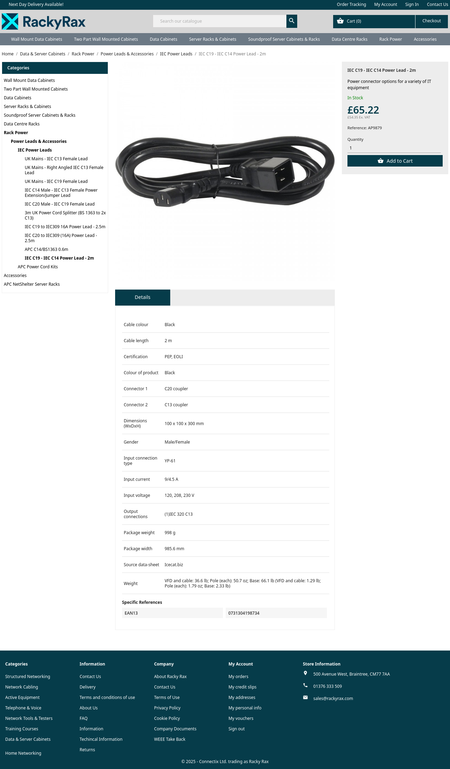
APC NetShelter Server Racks (32, 284)
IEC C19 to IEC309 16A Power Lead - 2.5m (65, 227)
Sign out (236, 729)
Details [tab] (142, 297)
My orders (238, 676)
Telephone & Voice (23, 708)
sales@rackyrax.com (333, 698)
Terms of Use (167, 697)
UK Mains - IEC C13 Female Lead (56, 159)
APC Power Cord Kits (38, 267)
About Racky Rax (170, 676)
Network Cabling (21, 687)
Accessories (425, 39)
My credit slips (242, 687)
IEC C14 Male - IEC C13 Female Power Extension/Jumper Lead (61, 192)
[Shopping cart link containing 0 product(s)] (390, 22)
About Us (89, 708)
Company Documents (175, 729)
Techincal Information (101, 739)
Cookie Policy (167, 718)
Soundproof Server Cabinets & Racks (284, 39)
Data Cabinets (163, 39)
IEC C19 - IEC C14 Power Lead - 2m (59, 258)
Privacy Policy (167, 708)
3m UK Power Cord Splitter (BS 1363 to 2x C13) (65, 215)
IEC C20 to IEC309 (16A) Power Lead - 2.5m (61, 238)
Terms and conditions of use (107, 697)
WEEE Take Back (170, 739)
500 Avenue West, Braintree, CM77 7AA (351, 674)
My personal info (245, 708)
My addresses (241, 697)
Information (91, 729)
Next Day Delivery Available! (36, 4)
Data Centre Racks (350, 39)
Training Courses (21, 729)
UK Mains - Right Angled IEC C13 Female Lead (64, 170)
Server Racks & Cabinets (212, 39)
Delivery (88, 687)
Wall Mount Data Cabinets (36, 39)
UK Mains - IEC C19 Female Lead (56, 181)
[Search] (225, 21)
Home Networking (23, 753)
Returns (87, 750)
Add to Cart (399, 160)
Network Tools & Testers (29, 718)
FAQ (84, 718)
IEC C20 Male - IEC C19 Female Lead (60, 204)
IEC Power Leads (35, 150)
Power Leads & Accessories (39, 141)
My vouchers (241, 718)
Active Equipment (22, 697)
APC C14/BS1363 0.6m (46, 249)
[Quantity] (394, 148)
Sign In (412, 4)
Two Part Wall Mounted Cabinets (106, 39)
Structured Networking (27, 676)
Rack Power (390, 39)
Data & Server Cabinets (28, 739)
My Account (385, 4)
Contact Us (437, 4)
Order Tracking (351, 4)
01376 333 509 (327, 686)
